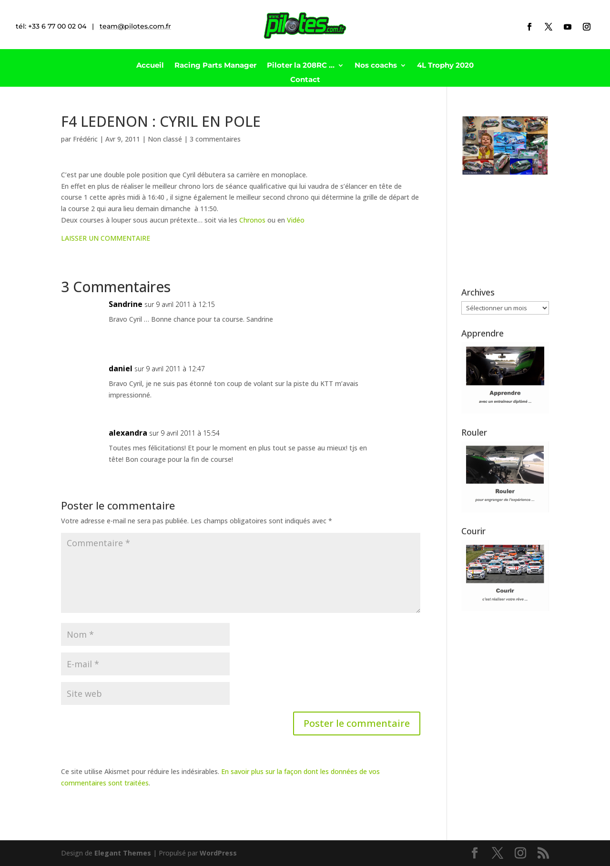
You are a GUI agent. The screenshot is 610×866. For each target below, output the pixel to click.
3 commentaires (215, 138)
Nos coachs (376, 66)
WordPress (218, 852)
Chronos (252, 219)
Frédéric (85, 138)
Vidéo (296, 219)
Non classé (165, 138)
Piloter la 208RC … (301, 66)
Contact (305, 80)
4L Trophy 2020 (445, 66)
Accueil (150, 66)
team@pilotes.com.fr (135, 26)
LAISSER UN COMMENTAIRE (105, 238)
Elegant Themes (122, 852)
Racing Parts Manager (215, 66)
